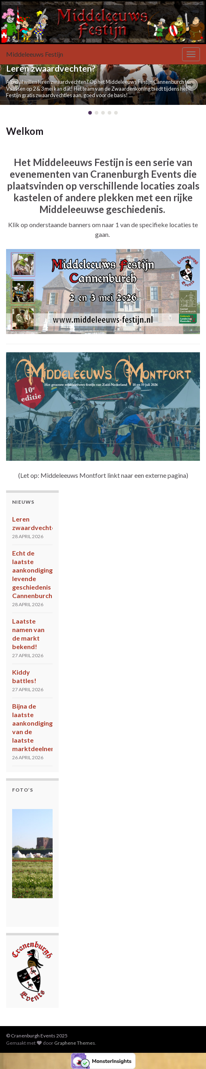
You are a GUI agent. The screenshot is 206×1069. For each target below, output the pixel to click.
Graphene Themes (74, 1043)
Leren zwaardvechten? (51, 68)
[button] (14, 85)
